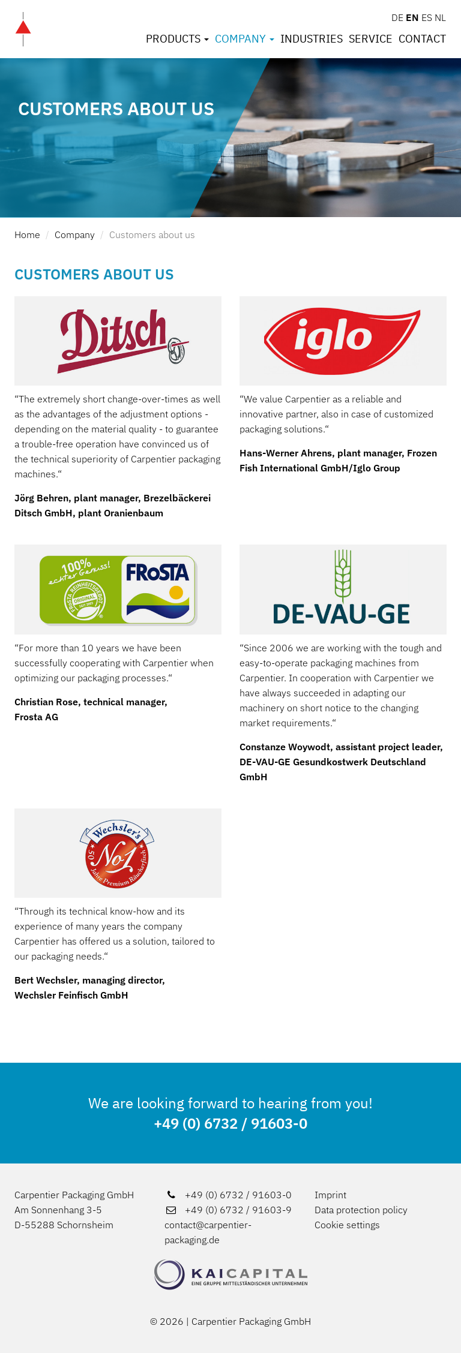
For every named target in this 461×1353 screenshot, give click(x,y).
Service (371, 39)
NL (440, 17)
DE (397, 17)
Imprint (330, 1195)
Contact (422, 39)
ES (426, 17)
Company (244, 39)
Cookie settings (347, 1225)
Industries (311, 39)
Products (177, 39)
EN (412, 17)
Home (27, 234)
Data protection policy (361, 1210)
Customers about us (152, 234)
